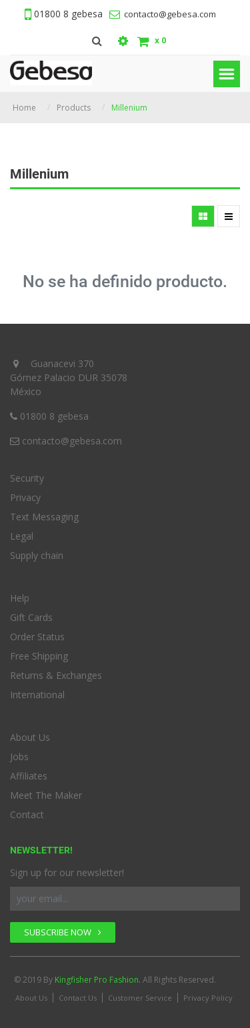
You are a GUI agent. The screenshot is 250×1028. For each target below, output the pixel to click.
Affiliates (28, 776)
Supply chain (36, 555)
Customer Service (140, 998)
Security (27, 478)
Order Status (37, 636)
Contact (27, 814)
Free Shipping (39, 656)
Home (24, 107)
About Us (30, 737)
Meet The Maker (46, 795)
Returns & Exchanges (56, 675)
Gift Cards (31, 617)
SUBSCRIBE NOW (62, 932)
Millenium (129, 107)
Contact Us (78, 998)
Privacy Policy (208, 998)
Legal (21, 536)
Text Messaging (44, 516)
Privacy (25, 497)
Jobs (19, 756)
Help (19, 598)
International (37, 694)
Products (74, 107)
